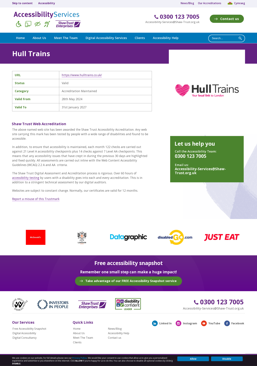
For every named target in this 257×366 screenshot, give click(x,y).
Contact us (229, 18)
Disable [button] (226, 358)
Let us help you (194, 143)
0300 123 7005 (176, 16)
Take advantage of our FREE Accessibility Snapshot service (131, 280)
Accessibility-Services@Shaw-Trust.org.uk (172, 22)
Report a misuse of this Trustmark (35, 199)
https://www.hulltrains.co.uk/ (82, 75)
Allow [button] (193, 358)
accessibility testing (25, 178)
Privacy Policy (79, 357)
